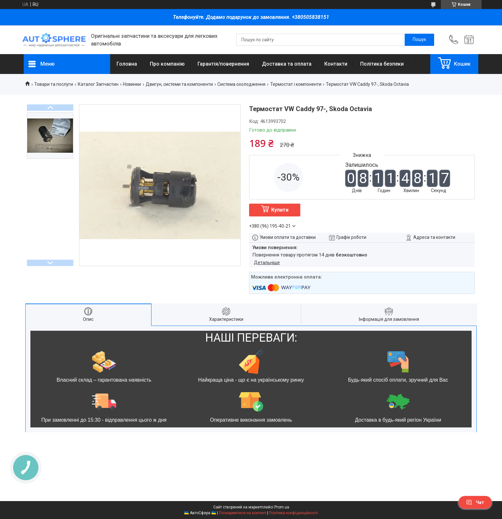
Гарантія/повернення (223, 64)
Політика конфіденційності (293, 513)
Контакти (335, 64)
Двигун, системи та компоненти (179, 84)
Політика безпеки (382, 64)
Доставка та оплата (287, 64)
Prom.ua (281, 507)
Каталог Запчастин (98, 84)
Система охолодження (241, 84)
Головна (127, 64)
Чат (475, 502)
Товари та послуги (53, 84)
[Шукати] (419, 40)
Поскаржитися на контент (242, 513)
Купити (279, 210)
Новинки (132, 84)
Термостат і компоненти (295, 84)
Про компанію (167, 64)
